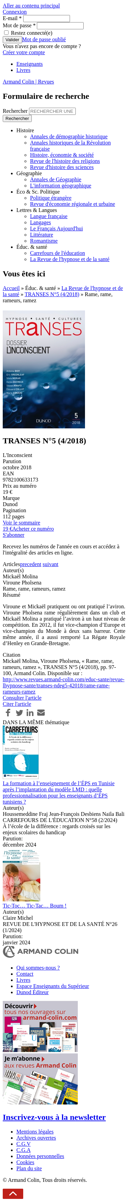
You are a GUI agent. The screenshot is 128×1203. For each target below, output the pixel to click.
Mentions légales (35, 1132)
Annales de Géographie (55, 179)
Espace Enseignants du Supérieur (52, 986)
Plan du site (29, 1168)
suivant (50, 564)
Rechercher (16, 111)
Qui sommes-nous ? (38, 968)
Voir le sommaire (21, 523)
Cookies (25, 1162)
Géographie (29, 173)
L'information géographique (60, 185)
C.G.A (23, 1150)
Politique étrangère (50, 198)
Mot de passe (19, 25)
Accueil (11, 288)
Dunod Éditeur (32, 992)
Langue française (49, 216)
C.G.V (23, 1144)
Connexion (15, 12)
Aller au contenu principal (31, 6)
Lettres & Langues (36, 210)
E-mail (12, 18)
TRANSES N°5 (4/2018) (52, 294)
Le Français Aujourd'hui (56, 228)
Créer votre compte (24, 52)
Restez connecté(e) (31, 33)
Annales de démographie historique (69, 136)
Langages (40, 222)
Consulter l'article (22, 698)
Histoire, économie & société (62, 155)
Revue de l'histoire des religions (65, 161)
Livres (23, 70)
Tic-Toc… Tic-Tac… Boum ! (35, 906)
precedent (30, 564)
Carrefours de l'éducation (57, 253)
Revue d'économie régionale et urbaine (72, 204)
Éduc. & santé (31, 247)
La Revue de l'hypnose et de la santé (70, 259)
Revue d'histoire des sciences (62, 167)
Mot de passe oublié (44, 39)
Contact (24, 974)
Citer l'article (17, 704)
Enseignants (29, 64)
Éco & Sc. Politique (38, 192)
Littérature (41, 235)
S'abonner (13, 535)
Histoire (25, 130)
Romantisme (44, 241)
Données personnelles (40, 1156)
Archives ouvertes (36, 1138)
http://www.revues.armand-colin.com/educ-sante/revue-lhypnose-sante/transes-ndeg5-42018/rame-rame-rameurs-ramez (64, 685)
